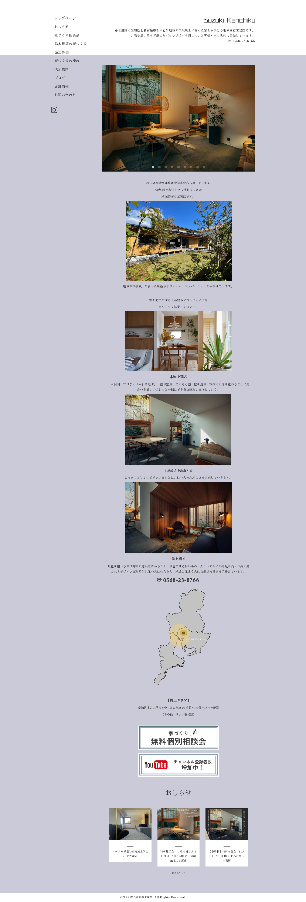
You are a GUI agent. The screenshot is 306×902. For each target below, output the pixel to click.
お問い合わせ (65, 95)
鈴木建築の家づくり (70, 44)
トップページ (65, 18)
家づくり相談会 (67, 35)
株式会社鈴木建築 (141, 897)
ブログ (59, 78)
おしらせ (61, 27)
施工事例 (61, 52)
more (178, 872)
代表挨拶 (61, 69)
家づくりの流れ (67, 61)
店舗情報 (61, 86)
